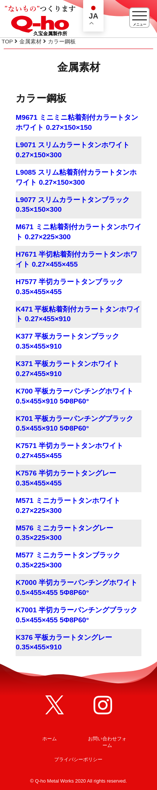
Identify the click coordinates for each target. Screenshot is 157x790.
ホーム (49, 738)
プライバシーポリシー (78, 759)
